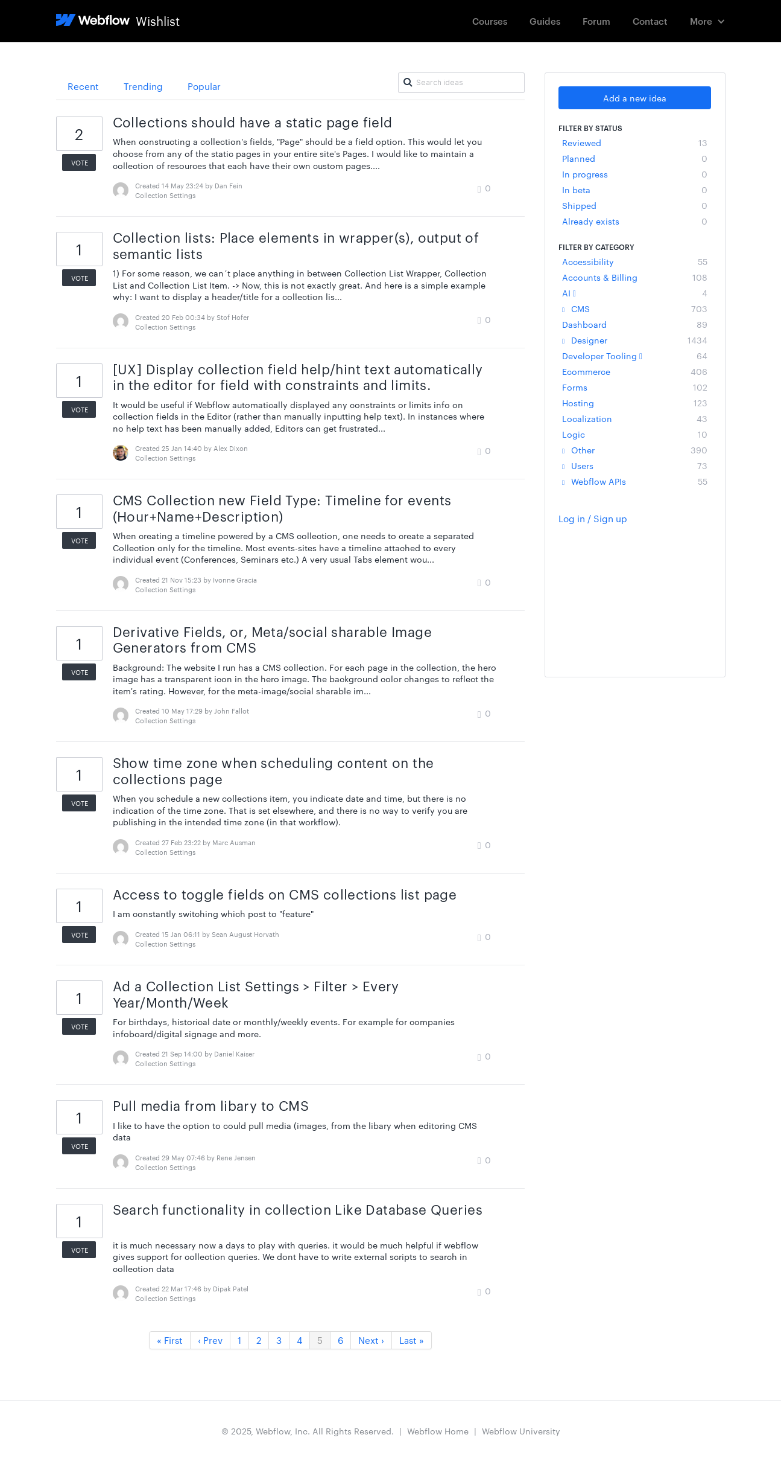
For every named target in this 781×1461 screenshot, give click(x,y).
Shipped (634, 205)
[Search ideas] (461, 82)
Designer (634, 340)
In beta (634, 190)
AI (634, 293)
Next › (371, 1340)
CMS (634, 308)
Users (634, 465)
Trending (143, 86)
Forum (596, 20)
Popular (204, 86)
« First (170, 1340)
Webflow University (521, 1431)
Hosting (634, 403)
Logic (634, 434)
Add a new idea (634, 98)
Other (634, 450)
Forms (634, 387)
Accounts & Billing (634, 277)
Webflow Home (438, 1431)
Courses (489, 20)
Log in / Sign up (592, 518)
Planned (634, 158)
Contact (650, 20)
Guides (545, 20)
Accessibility (634, 261)
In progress (634, 174)
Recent (83, 86)
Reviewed (634, 142)
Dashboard (634, 324)
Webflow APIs (634, 481)
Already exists (634, 221)
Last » (411, 1340)
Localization (634, 418)
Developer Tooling (634, 356)
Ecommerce (634, 371)
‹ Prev (210, 1340)
